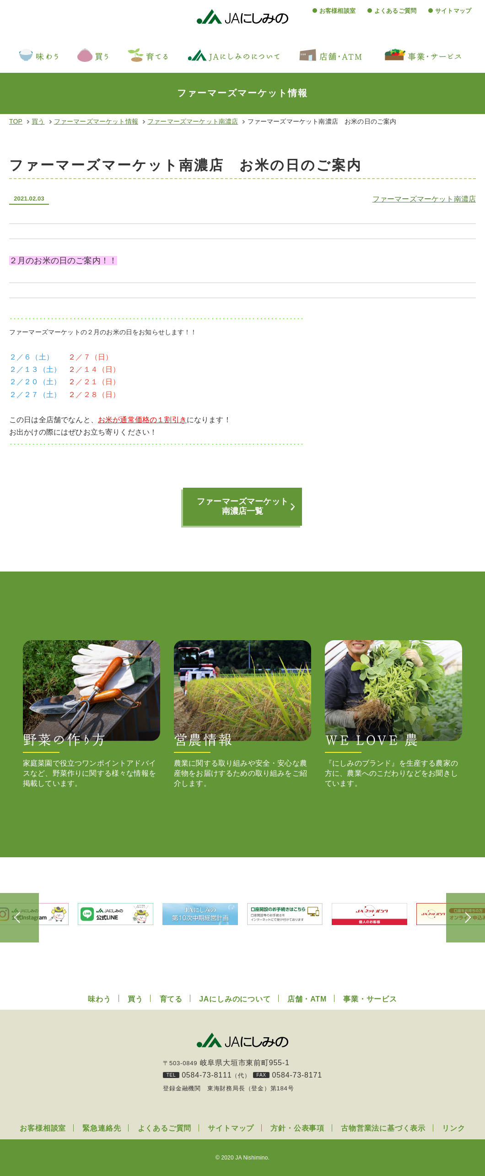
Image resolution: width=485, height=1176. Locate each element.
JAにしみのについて (234, 999)
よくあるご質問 (395, 10)
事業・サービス (370, 999)
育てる (171, 999)
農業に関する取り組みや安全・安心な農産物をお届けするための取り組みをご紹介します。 (242, 713)
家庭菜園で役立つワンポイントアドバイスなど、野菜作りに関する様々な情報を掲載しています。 (91, 713)
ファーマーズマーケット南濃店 (192, 121)
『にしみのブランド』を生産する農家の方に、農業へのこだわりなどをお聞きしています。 (393, 713)
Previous (23, 917)
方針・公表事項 (297, 1128)
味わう (99, 999)
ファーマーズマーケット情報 (96, 121)
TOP (15, 121)
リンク (453, 1128)
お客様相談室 (337, 10)
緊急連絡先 (101, 1128)
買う (38, 121)
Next (462, 917)
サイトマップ (453, 10)
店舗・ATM (307, 999)
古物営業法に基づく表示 (383, 1128)
